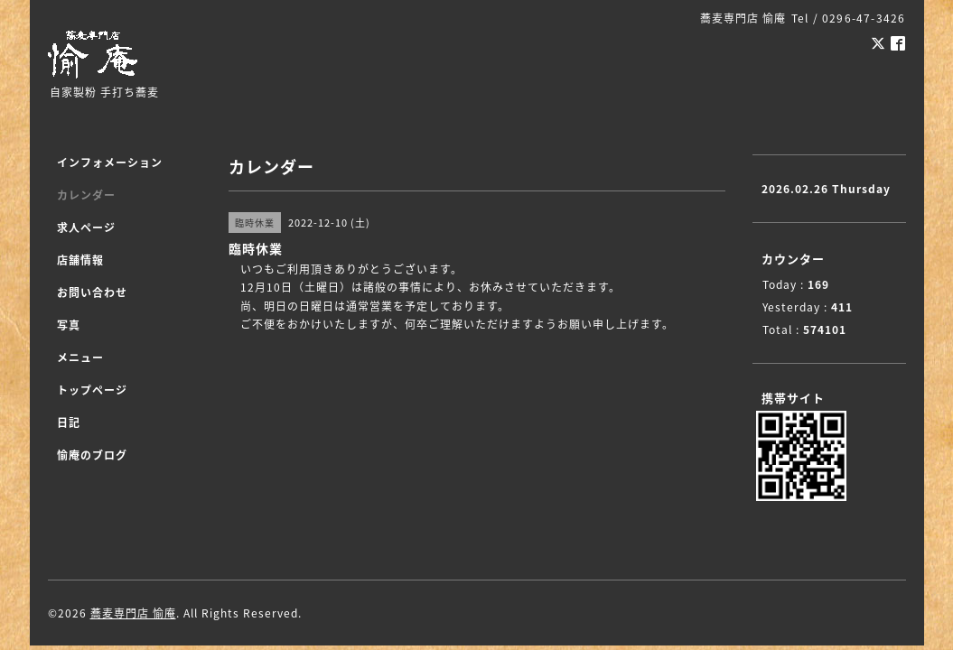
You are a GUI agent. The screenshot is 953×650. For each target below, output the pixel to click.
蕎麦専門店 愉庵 (133, 613)
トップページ (92, 390)
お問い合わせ (92, 292)
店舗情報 (80, 260)
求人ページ (86, 227)
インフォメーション (110, 162)
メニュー (80, 357)
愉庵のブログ (92, 455)
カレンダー (86, 195)
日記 (68, 422)
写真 (68, 325)
